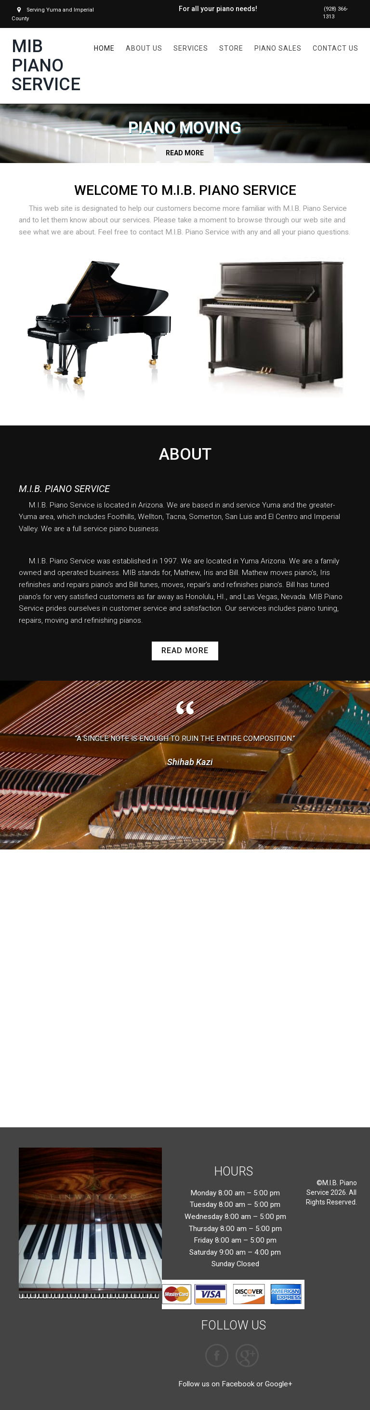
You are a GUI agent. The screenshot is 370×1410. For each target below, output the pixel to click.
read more (185, 651)
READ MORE (185, 153)
